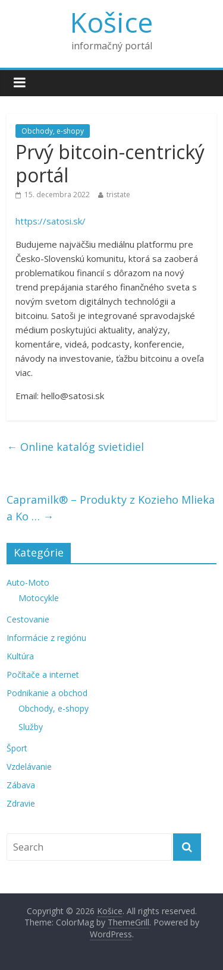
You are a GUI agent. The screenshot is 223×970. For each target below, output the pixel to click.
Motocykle (38, 598)
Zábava (21, 785)
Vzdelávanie (29, 766)
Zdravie (21, 803)
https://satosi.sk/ (50, 221)
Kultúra (20, 656)
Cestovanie (28, 619)
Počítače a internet (43, 674)
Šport (17, 748)
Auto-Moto (28, 582)
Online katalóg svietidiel (75, 447)
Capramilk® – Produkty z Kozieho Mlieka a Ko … (111, 508)
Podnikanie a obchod (47, 693)
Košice (111, 22)
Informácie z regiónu (46, 637)
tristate (118, 194)
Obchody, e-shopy (52, 131)
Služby (30, 726)
